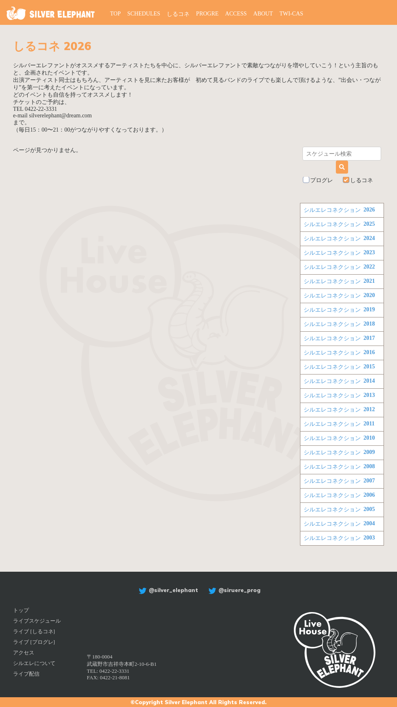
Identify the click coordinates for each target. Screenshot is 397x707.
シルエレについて (34, 663)
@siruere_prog (233, 590)
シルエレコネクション (339, 210)
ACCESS (236, 14)
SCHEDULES (143, 14)
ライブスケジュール (37, 621)
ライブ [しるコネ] (34, 631)
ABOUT (263, 14)
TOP (115, 14)
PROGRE (207, 14)
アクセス (23, 653)
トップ (21, 610)
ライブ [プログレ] (34, 642)
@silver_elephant (167, 590)
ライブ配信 (26, 674)
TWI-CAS (291, 14)
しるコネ (178, 14)
